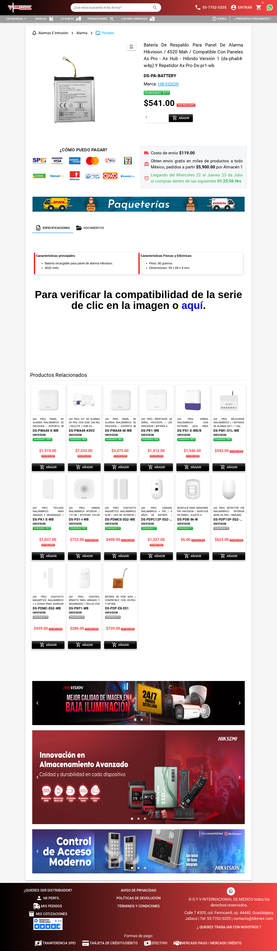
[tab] (52, 228)
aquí (192, 305)
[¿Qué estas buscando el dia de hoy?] (111, 7)
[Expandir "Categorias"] (17, 18)
